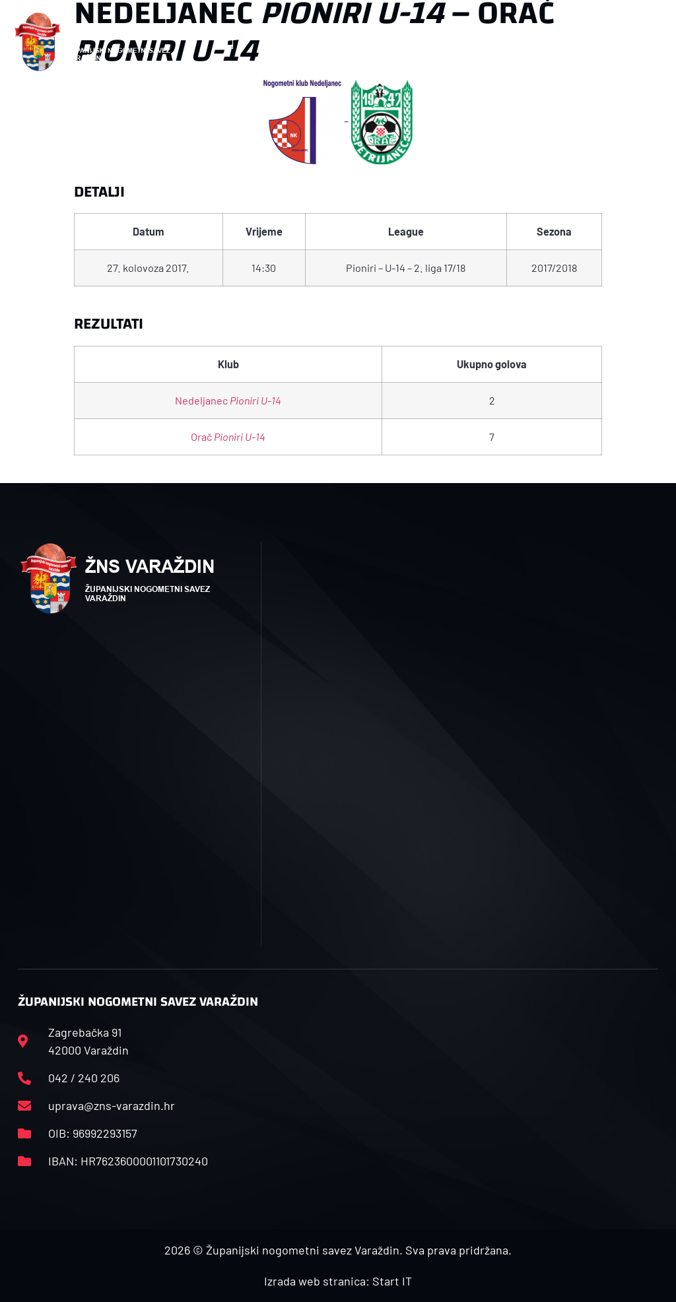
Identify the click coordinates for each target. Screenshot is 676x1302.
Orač (228, 436)
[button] (230, 42)
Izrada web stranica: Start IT (338, 1281)
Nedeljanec (228, 400)
